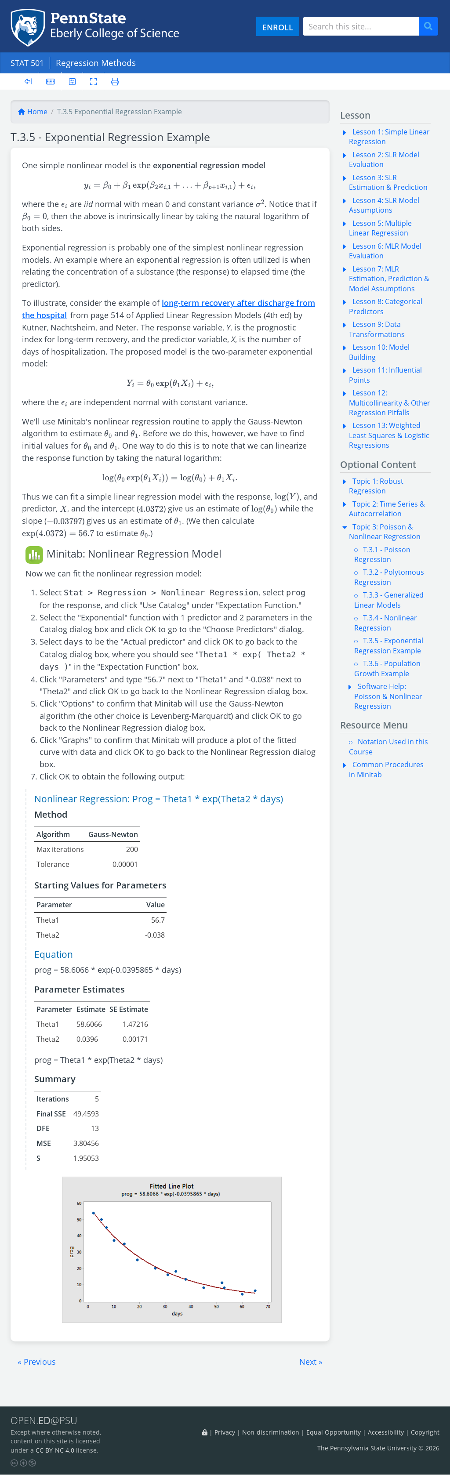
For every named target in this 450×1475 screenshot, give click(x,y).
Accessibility (386, 1432)
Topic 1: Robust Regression (376, 486)
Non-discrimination (270, 1432)
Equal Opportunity (333, 1432)
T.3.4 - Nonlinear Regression (385, 622)
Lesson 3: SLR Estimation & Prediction (388, 182)
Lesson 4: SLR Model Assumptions (384, 205)
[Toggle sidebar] (28, 81)
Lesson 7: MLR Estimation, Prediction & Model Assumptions (389, 279)
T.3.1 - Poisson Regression (382, 554)
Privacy (224, 1432)
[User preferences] (72, 81)
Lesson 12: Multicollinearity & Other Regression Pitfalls (389, 402)
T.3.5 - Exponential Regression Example (388, 645)
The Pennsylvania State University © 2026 (378, 1448)
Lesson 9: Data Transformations (377, 329)
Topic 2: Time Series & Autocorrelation (387, 508)
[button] (37, 1361)
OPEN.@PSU (45, 1421)
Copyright (425, 1432)
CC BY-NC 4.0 (55, 1450)
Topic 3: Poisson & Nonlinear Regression (385, 531)
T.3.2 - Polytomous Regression (389, 577)
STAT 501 (29, 63)
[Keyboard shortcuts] (50, 81)
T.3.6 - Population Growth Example (387, 668)
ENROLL (277, 27)
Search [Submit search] (431, 26)
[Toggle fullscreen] (94, 81)
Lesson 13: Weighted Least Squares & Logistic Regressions (389, 435)
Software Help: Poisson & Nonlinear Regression (388, 696)
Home (32, 111)
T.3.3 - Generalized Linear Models (389, 599)
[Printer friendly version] (116, 81)
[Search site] (361, 26)
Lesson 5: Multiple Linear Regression (380, 228)
